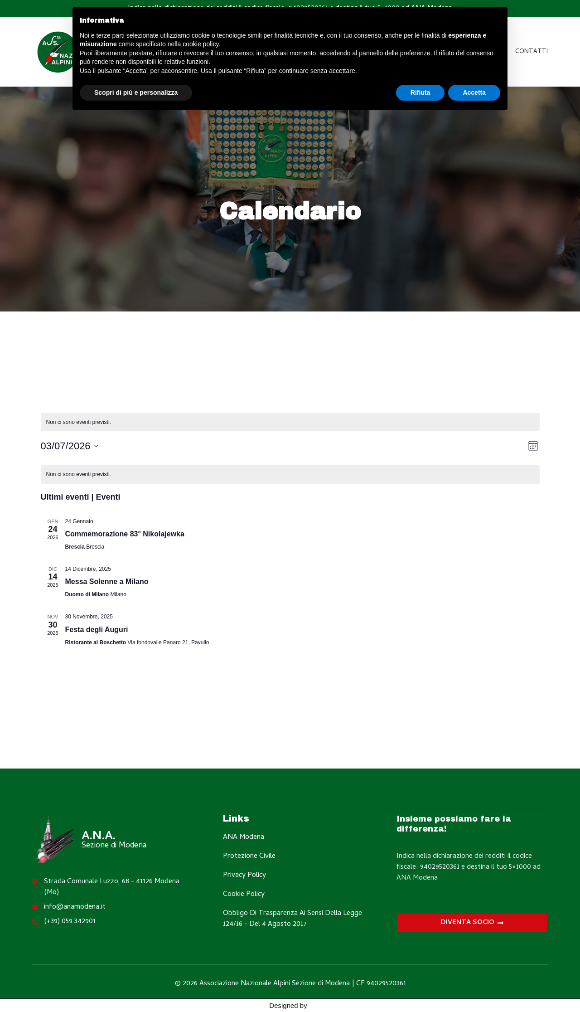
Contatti (531, 52)
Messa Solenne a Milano (107, 581)
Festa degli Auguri (96, 629)
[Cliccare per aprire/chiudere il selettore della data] (69, 445)
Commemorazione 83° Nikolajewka (124, 534)
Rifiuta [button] (420, 92)
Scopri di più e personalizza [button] (136, 92)
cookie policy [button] (200, 44)
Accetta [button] (474, 92)
